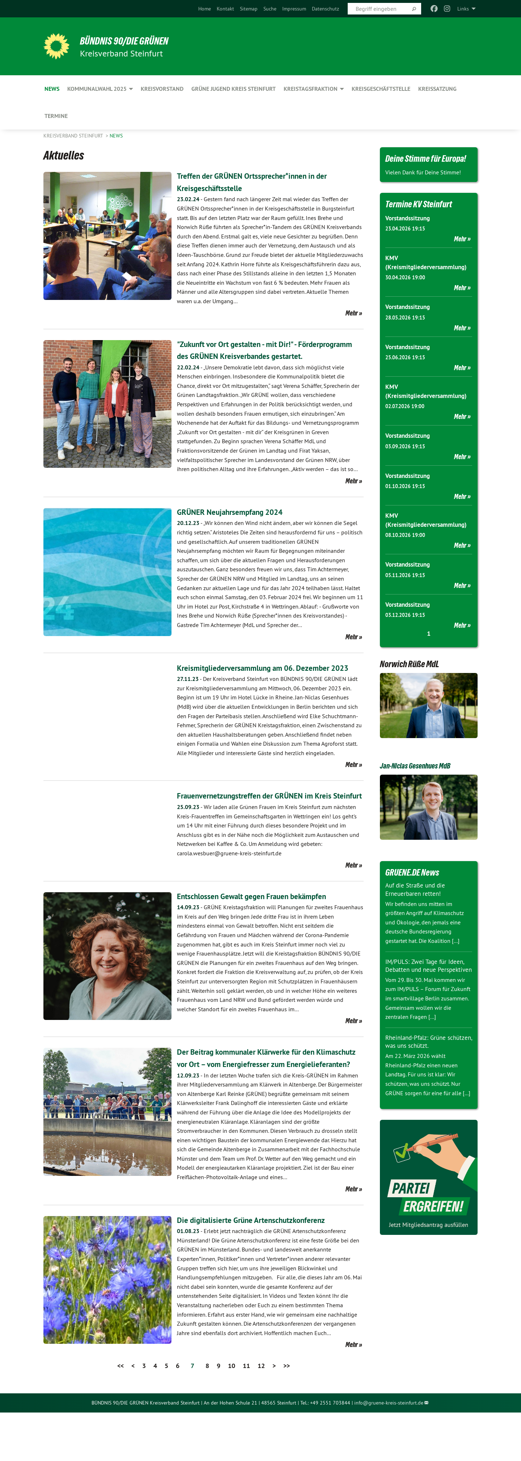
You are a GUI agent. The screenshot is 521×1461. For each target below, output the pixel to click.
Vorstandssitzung (409, 218)
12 (261, 1414)
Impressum (294, 8)
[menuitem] (204, 8)
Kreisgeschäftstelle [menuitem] (381, 89)
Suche (269, 8)
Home (204, 8)
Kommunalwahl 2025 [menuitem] (97, 89)
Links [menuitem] (463, 8)
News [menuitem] (52, 89)
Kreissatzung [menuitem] (437, 89)
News (116, 135)
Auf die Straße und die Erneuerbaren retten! (417, 889)
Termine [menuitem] (56, 116)
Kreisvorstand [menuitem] (162, 89)
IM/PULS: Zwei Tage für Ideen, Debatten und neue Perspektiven (426, 969)
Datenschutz (325, 8)
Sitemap (249, 8)
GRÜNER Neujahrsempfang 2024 (237, 523)
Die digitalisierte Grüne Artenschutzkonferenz (261, 1268)
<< (120, 1414)
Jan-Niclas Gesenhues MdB (422, 765)
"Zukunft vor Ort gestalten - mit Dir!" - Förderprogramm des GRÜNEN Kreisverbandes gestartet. (261, 356)
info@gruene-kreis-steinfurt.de (388, 1451)
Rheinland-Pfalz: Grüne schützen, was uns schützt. (422, 1049)
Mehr (352, 313)
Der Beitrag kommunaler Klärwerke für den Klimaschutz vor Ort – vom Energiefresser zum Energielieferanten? (261, 1100)
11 (246, 1414)
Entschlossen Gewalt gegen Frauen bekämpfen (262, 932)
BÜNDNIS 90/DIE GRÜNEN (132, 40)
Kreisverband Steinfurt (73, 135)
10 (231, 1414)
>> (286, 1414)
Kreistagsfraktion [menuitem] (311, 89)
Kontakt (225, 8)
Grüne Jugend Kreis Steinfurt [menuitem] (233, 89)
